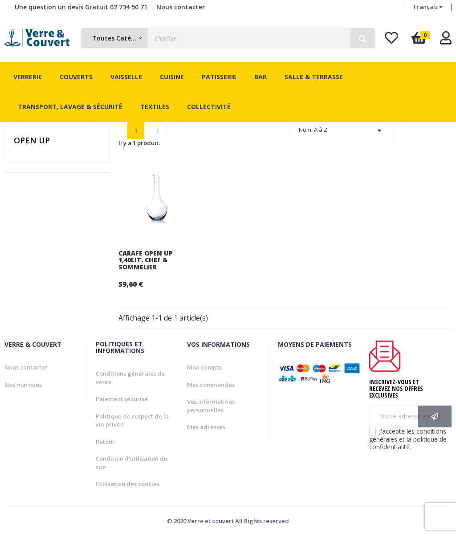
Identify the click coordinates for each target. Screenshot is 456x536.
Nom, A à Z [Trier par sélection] (342, 130)
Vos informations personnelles (211, 406)
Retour (105, 442)
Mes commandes (211, 385)
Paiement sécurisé (122, 399)
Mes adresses (206, 427)
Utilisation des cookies (127, 484)
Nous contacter (180, 7)
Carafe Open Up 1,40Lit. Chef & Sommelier (145, 260)
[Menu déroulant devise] (428, 7)
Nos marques (23, 385)
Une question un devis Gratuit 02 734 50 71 (81, 7)
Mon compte (204, 367)
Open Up (32, 140)
